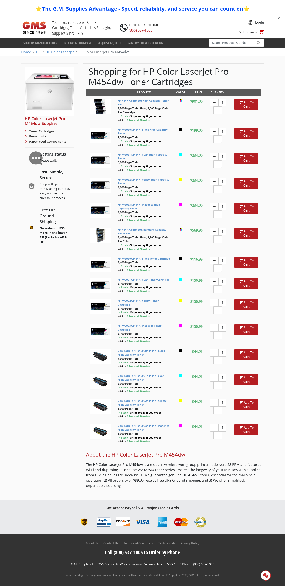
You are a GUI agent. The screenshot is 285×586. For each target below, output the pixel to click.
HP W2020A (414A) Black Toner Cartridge (144, 258)
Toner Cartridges (41, 131)
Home (26, 52)
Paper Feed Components (47, 141)
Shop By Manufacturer (40, 42)
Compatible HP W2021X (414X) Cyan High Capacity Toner (141, 378)
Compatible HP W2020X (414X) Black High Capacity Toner (141, 353)
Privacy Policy (189, 543)
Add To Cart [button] (246, 104)
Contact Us (110, 543)
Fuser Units (37, 136)
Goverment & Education (145, 42)
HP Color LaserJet (60, 52)
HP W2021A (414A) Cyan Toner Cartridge (143, 279)
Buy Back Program (77, 42)
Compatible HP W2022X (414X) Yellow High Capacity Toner (142, 403)
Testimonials (166, 543)
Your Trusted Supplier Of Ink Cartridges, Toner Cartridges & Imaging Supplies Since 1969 (82, 27)
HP (38, 52)
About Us (92, 543)
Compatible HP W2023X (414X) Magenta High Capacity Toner (143, 428)
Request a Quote (109, 42)
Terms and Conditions (138, 543)
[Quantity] (222, 102)
